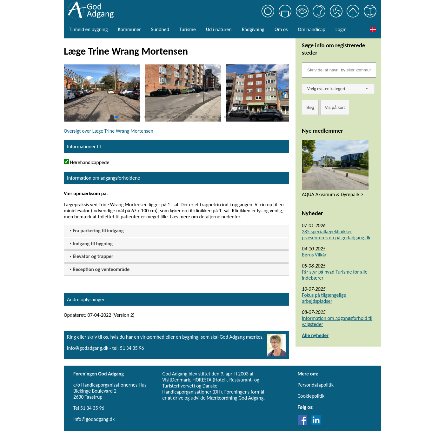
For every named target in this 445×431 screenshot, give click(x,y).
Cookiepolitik (311, 396)
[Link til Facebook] (304, 423)
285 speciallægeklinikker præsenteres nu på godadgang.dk (336, 235)
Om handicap (311, 29)
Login (341, 29)
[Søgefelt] (339, 70)
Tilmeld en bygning (88, 29)
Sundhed (160, 29)
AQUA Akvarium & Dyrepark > (332, 194)
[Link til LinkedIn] (316, 423)
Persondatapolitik (316, 385)
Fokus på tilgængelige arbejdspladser (324, 298)
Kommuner (129, 29)
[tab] (176, 231)
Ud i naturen (219, 29)
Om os (281, 29)
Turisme (187, 29)
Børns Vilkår (314, 255)
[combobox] (338, 89)
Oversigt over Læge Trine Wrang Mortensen (108, 131)
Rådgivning (253, 29)
